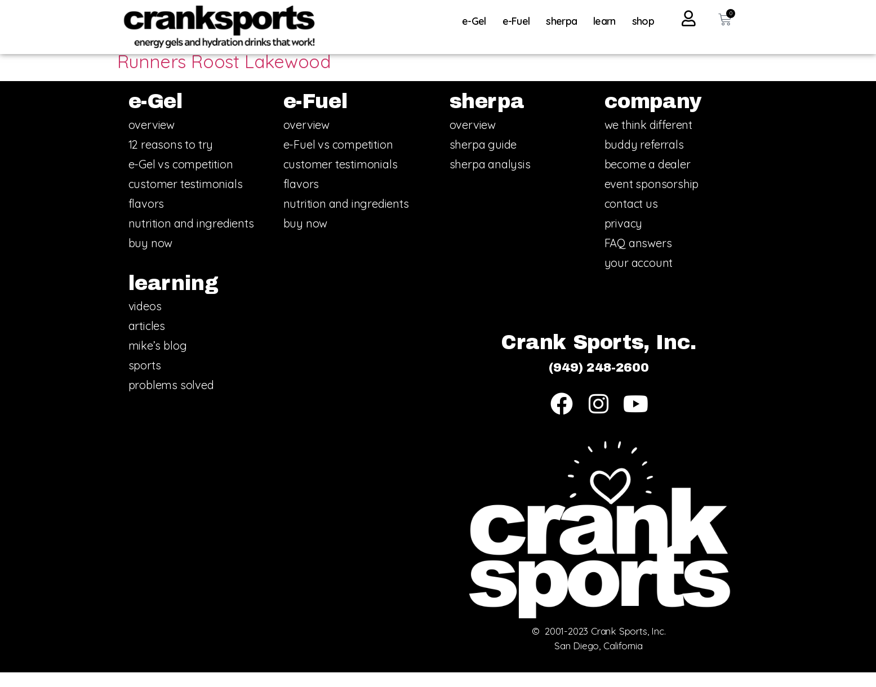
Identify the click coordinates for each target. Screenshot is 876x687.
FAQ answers (638, 258)
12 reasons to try (171, 159)
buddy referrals (644, 159)
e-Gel (477, 21)
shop (643, 21)
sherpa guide (483, 159)
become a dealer (647, 179)
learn (607, 21)
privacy (623, 238)
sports (144, 380)
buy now (150, 258)
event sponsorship (651, 198)
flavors (146, 218)
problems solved (171, 400)
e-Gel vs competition (180, 179)
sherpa (564, 21)
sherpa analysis (490, 179)
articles (146, 341)
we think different (648, 139)
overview (151, 139)
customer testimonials (185, 198)
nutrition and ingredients (191, 238)
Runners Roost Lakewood (224, 76)
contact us (631, 218)
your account (638, 277)
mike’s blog (157, 361)
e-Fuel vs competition (338, 159)
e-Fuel (519, 21)
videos (145, 321)
